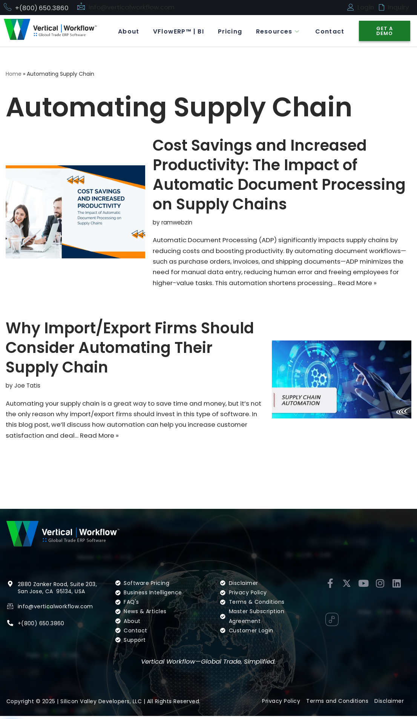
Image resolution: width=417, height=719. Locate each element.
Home (13, 74)
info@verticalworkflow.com (132, 7)
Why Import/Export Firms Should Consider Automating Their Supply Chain (130, 349)
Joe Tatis (27, 387)
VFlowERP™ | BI (174, 31)
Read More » (375, 284)
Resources (276, 31)
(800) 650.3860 (42, 626)
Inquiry (399, 7)
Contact (328, 31)
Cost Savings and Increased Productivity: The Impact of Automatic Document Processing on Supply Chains (279, 175)
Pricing (227, 31)
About (123, 31)
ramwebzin (177, 222)
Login (365, 7)
